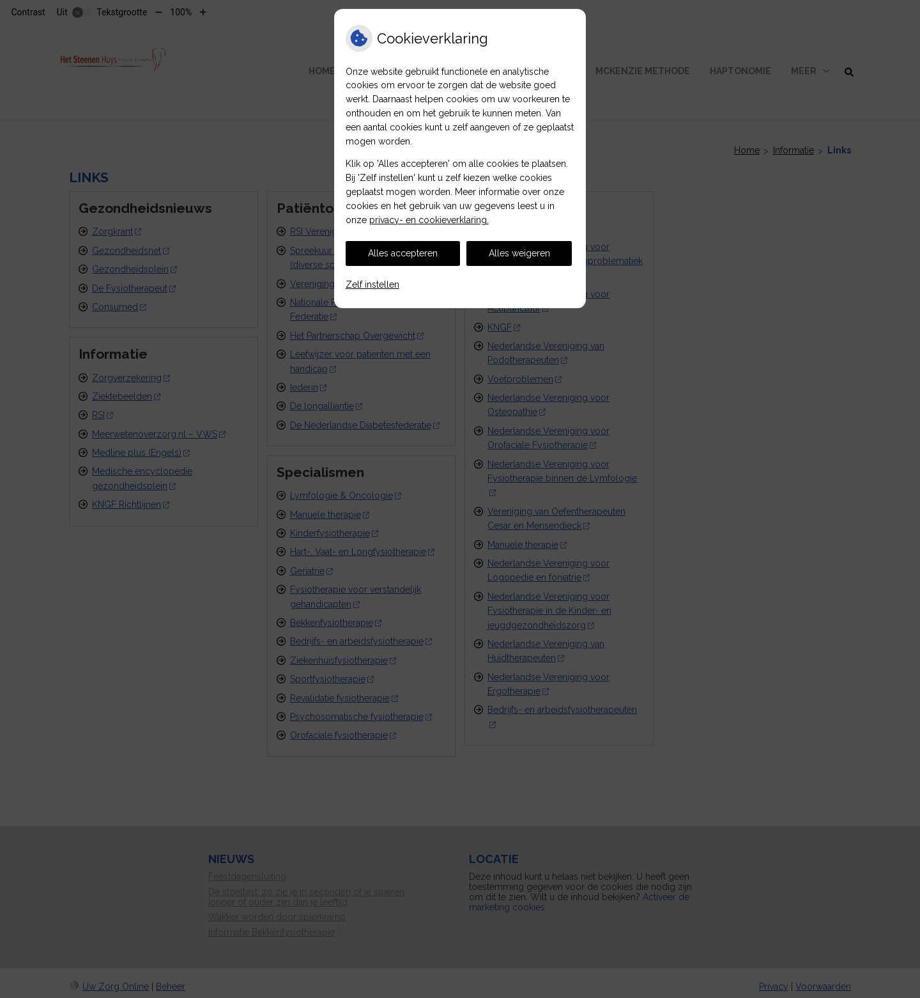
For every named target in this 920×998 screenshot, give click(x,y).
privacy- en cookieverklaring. (429, 220)
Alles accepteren (403, 253)
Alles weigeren (519, 253)
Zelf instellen (372, 284)
